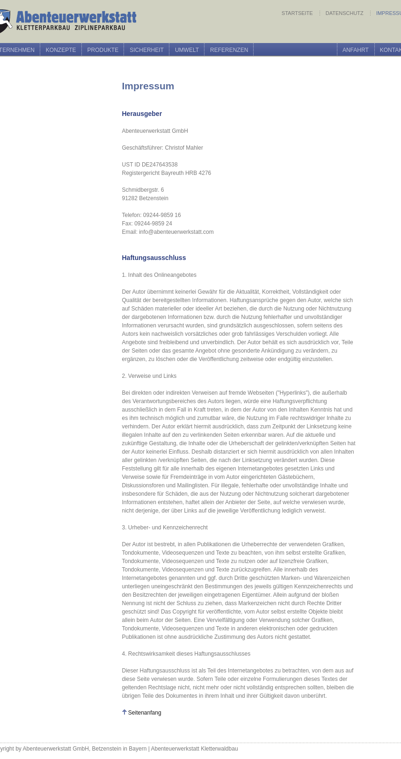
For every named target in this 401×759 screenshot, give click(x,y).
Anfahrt (356, 50)
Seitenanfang (144, 712)
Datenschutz (345, 13)
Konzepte (61, 50)
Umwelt (187, 50)
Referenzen (229, 50)
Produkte (103, 50)
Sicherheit (147, 50)
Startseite (298, 13)
